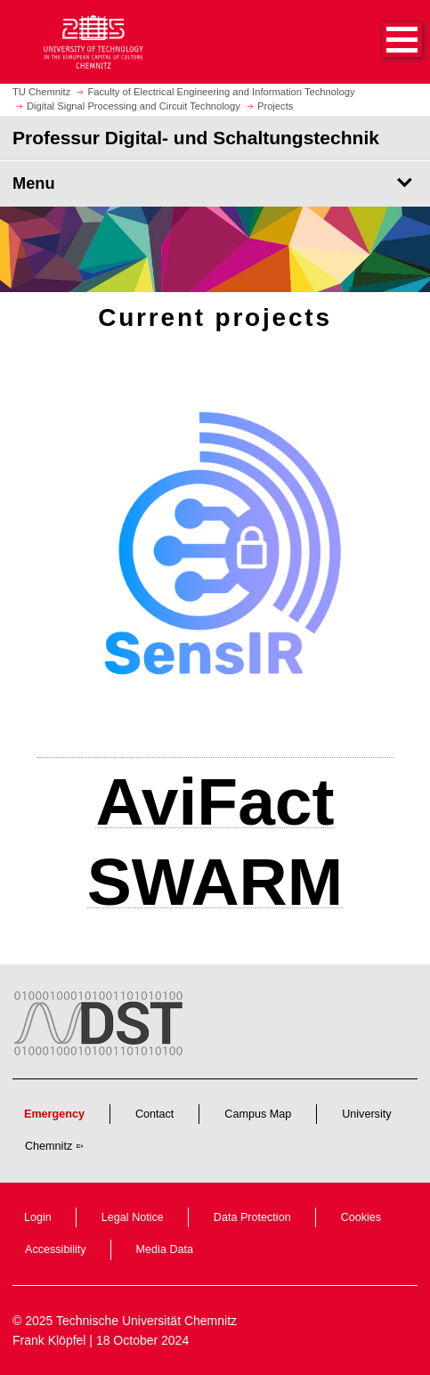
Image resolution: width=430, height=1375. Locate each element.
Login (38, 1217)
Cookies (361, 1217)
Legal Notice (132, 1217)
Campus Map (257, 1114)
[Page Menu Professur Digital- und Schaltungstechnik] (215, 183)
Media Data (164, 1249)
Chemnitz (48, 1146)
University (366, 1114)
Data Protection (252, 1217)
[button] (383, 42)
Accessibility (55, 1249)
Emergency (54, 1114)
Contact (154, 1114)
